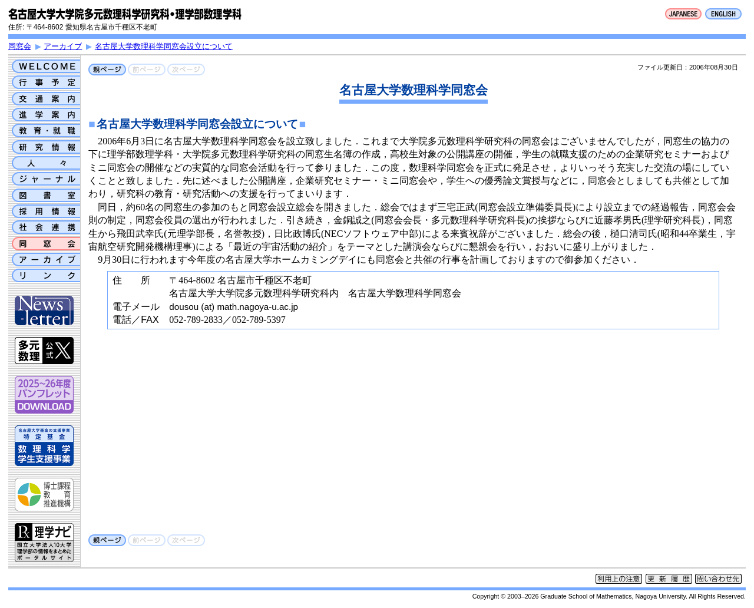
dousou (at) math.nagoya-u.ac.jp (233, 307)
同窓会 (19, 46)
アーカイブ (63, 46)
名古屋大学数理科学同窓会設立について (164, 46)
